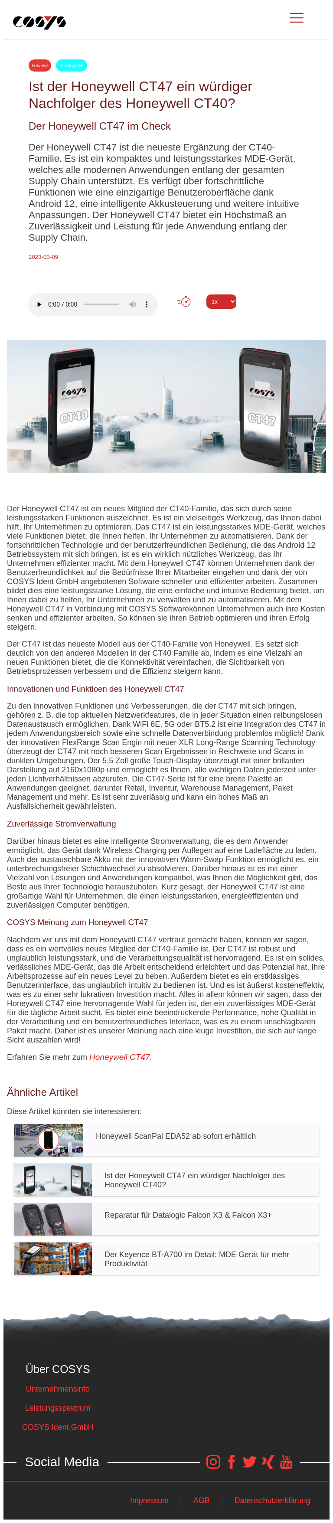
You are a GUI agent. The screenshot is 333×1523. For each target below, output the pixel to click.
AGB (201, 1500)
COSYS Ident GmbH (58, 1427)
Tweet (166, 317)
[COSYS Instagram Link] (213, 1466)
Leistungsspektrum (58, 1408)
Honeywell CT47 (119, 1057)
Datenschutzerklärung (272, 1500)
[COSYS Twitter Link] (250, 1466)
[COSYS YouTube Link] (286, 1466)
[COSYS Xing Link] (268, 1466)
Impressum (149, 1500)
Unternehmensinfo (58, 1389)
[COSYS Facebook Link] (231, 1466)
